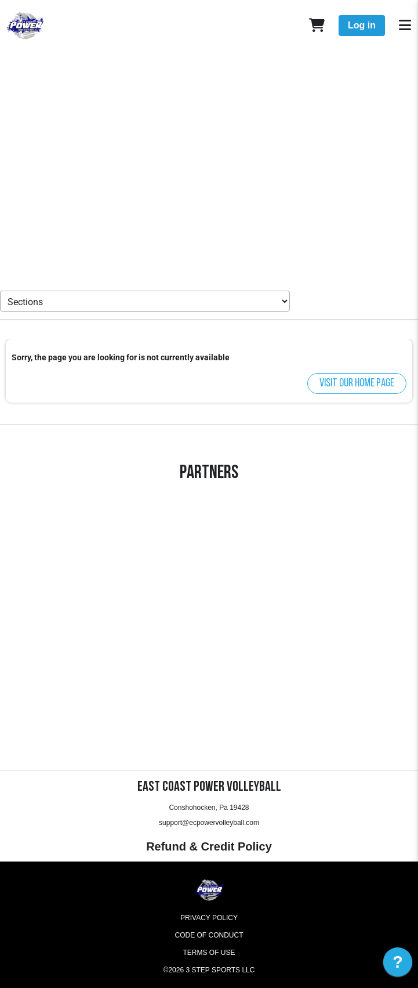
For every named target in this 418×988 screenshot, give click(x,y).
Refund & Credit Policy (209, 846)
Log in (362, 25)
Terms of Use (209, 953)
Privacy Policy (209, 918)
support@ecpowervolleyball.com (209, 823)
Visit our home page (356, 383)
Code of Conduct (209, 935)
